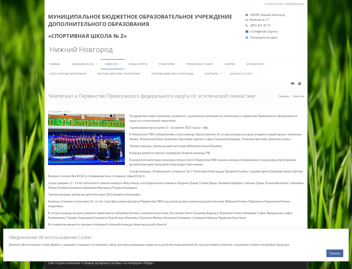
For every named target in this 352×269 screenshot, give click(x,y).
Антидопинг (255, 64)
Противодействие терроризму (118, 73)
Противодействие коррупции (172, 73)
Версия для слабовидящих (286, 4)
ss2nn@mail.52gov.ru (264, 31)
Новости (111, 64)
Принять (334, 253)
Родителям (167, 64)
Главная (54, 64)
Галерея (230, 64)
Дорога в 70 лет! (241, 73)
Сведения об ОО (83, 64)
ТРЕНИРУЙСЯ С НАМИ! (199, 64)
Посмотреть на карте (263, 37)
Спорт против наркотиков (67, 73)
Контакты (211, 73)
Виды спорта (138, 64)
